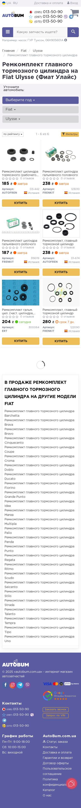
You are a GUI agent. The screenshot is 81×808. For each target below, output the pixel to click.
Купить (20, 203)
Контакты (50, 747)
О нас (47, 795)
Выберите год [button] (20, 100)
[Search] (73, 32)
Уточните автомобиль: (13, 88)
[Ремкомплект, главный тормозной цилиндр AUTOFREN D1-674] (61, 223)
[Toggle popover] (71, 783)
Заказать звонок (55, 709)
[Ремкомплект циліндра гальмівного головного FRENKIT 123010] (61, 154)
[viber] (5, 685)
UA (6, 3)
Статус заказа (55, 742)
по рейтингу (12, 134)
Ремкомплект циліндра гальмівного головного (60, 173)
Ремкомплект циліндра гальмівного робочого (19, 243)
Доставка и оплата (48, 3)
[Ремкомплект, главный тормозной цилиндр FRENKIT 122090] (61, 292)
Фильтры (70, 134)
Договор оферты (56, 763)
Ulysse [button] (13, 119)
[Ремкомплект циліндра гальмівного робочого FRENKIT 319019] (20, 223)
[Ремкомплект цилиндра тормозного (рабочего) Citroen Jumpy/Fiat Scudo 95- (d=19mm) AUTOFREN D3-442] (20, 154)
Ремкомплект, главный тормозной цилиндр (60, 243)
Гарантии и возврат (58, 758)
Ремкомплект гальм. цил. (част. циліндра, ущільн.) (17, 312)
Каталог (49, 790)
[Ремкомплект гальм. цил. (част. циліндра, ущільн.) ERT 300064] (20, 292)
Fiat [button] (11, 109)
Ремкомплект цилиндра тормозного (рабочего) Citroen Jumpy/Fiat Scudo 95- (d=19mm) (20, 173)
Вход (72, 3)
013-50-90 (46, 12)
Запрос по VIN (55, 715)
